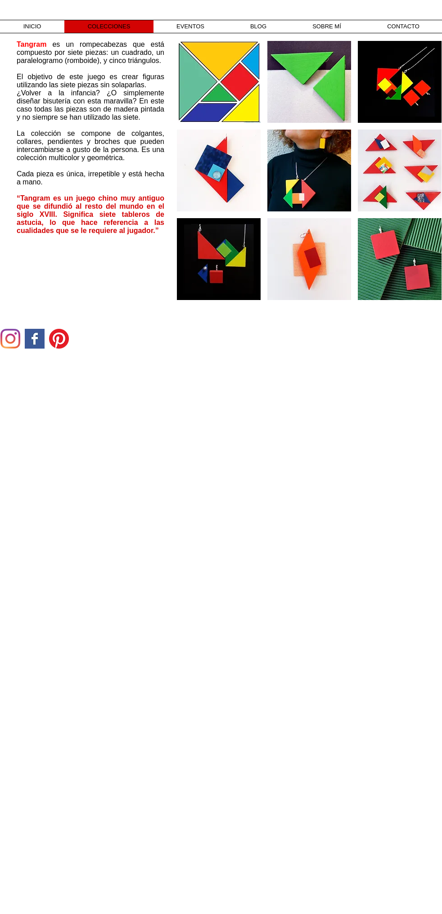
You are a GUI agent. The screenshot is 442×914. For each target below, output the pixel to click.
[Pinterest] (59, 339)
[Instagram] (10, 339)
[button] (219, 82)
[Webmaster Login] (80, 909)
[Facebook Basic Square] (35, 339)
